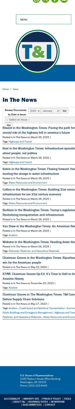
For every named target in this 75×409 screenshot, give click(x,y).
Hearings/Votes (38, 401)
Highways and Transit (20, 141)
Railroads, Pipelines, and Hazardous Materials (34, 251)
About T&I (19, 401)
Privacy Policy (51, 398)
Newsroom (57, 401)
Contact (50, 404)
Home (6, 89)
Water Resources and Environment (28, 182)
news (15, 89)
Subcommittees (32, 404)
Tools (67, 398)
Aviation (13, 235)
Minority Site (31, 398)
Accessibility (12, 398)
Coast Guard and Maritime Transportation (42, 308)
